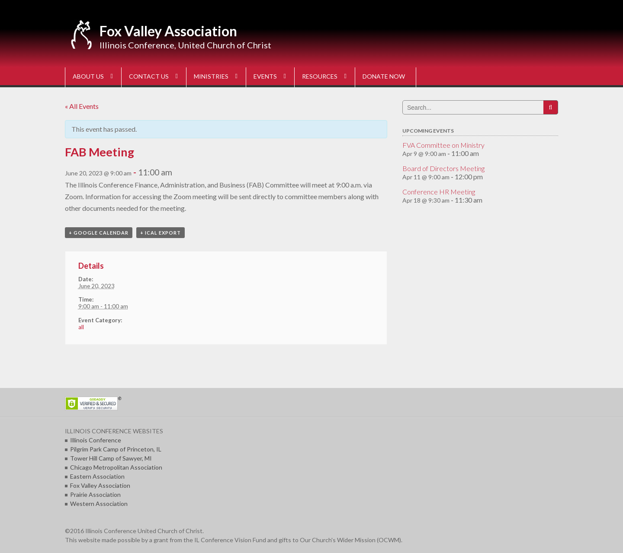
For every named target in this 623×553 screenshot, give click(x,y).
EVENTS (265, 76)
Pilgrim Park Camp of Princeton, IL (115, 449)
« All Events (82, 106)
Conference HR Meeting (438, 192)
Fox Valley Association (168, 30)
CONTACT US (149, 76)
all (81, 327)
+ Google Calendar (98, 233)
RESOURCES (319, 76)
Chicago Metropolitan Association (116, 467)
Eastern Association (97, 476)
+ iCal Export (160, 233)
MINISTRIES (211, 76)
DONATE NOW (384, 76)
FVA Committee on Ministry (443, 145)
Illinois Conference (95, 440)
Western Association (99, 503)
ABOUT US (88, 76)
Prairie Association (95, 494)
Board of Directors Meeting (443, 168)
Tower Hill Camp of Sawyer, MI (111, 458)
